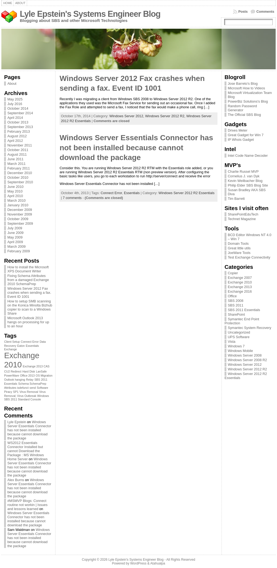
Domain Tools (238, 243)
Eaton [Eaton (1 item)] (21, 345)
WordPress (138, 563)
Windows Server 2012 (245, 365)
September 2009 (20, 223)
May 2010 (14, 191)
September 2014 (20, 113)
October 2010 (17, 177)
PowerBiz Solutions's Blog (248, 101)
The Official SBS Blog (244, 115)
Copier (233, 273)
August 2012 (17, 136)
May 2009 (14, 237)
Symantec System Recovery (249, 328)
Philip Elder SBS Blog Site (248, 185)
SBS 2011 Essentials (244, 310)
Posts (243, 11)
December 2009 (19, 210)
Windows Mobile (240, 351)
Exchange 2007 (240, 278)
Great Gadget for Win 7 (245, 135)
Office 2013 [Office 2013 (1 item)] (27, 375)
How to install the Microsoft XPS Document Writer (28, 269)
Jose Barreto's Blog (243, 83)
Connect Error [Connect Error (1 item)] (30, 341)
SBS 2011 (235, 305)
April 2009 (15, 242)
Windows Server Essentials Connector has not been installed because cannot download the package (29, 430)
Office (232, 296)
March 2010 (16, 200)
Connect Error (111, 193)
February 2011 (18, 168)
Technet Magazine (242, 219)
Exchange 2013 (240, 287)
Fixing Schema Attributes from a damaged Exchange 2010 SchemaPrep (28, 280)
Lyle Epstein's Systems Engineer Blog (90, 14)
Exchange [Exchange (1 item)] (10, 349)
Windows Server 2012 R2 (247, 369)
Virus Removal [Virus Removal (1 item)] (28, 391)
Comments (265, 11)
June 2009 (15, 233)
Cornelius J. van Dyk (243, 176)
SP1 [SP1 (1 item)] (15, 391)
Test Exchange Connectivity (249, 257)
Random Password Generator (242, 108)
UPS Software (238, 337)
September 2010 (20, 182)
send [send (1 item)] (32, 387)
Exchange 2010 (240, 282)
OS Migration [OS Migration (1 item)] (44, 375)
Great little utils (239, 248)
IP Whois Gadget (241, 140)
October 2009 (17, 219)
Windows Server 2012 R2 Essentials (187, 193)
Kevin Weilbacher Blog (245, 181)
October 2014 (17, 108)
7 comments (72, 198)
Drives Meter (238, 130)
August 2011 (17, 154)
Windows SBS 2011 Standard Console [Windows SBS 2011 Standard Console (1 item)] (26, 397)
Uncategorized (239, 332)
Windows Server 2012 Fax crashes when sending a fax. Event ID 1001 (29, 292)
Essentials (132, 193)
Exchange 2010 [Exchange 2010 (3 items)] (21, 360)
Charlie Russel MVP (243, 171)
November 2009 (19, 214)
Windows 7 (236, 346)
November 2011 (19, 145)
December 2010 (19, 173)
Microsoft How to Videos (246, 88)
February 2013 (18, 131)
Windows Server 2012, (127, 116)
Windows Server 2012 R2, (165, 116)
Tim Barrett (236, 199)
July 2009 (14, 228)
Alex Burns (15, 480)
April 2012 (15, 141)
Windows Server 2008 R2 (247, 360)
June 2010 (15, 187)
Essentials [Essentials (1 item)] (32, 345)
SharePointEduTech (243, 214)
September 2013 (20, 127)
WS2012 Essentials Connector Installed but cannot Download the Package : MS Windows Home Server (25, 451)
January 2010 (17, 205)
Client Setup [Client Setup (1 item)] (12, 341)
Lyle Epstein (16, 422)
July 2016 (14, 104)
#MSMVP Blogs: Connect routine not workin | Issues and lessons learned (27, 505)
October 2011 (17, 150)
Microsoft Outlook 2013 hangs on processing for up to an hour (28, 322)
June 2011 (15, 159)
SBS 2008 (235, 301)
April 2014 (15, 118)
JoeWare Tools (239, 253)
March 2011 (16, 164)
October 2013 (17, 122)
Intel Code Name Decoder (248, 156)
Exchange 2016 (240, 291)
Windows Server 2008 (245, 355)
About (11, 83)
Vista (231, 342)
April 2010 (15, 196)
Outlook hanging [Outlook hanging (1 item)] (14, 379)
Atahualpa (157, 563)
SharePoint (236, 314)
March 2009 (16, 246)
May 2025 (14, 99)
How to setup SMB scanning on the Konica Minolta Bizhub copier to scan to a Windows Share (29, 307)
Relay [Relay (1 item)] (29, 379)
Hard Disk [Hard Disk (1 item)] (28, 371)
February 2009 (18, 251)
